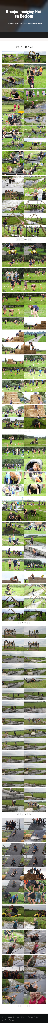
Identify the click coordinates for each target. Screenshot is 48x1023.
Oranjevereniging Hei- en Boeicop (24, 13)
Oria (36, 1017)
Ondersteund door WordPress (13, 1017)
